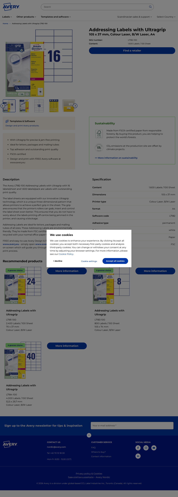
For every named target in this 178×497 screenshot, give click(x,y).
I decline (58, 261)
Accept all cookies (115, 261)
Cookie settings (89, 261)
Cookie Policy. (66, 254)
